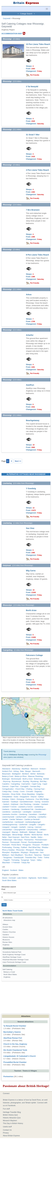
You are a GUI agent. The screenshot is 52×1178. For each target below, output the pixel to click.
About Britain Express (11, 1136)
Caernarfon (25, 784)
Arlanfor (29, 335)
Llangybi (14, 827)
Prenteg (16, 847)
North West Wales (10, 974)
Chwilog (29, 789)
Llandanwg (15, 809)
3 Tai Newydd (32, 86)
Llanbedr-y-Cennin (25, 807)
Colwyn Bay (6, 791)
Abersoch (34, 769)
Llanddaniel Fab (27, 809)
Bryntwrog (34, 781)
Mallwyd (32, 832)
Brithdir (46, 779)
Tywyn (32, 860)
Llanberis (5, 809)
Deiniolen (5, 794)
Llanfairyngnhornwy (9, 825)
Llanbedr (44, 804)
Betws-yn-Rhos (21, 776)
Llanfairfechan (7, 822)
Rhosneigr (42, 755)
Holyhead (14, 804)
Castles (5, 929)
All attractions (8, 918)
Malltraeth (23, 832)
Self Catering (7, 969)
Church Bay (19, 789)
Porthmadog (7, 847)
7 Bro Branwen (33, 210)
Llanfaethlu (42, 817)
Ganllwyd (14, 802)
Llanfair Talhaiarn (16, 819)
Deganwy (38, 791)
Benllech (25, 774)
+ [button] (4, 700)
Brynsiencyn (16, 781)
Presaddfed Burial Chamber (15, 1062)
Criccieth (29, 791)
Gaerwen (5, 802)
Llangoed (5, 827)
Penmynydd (15, 842)
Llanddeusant (40, 809)
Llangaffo (32, 825)
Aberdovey (16, 769)
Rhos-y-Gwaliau (8, 850)
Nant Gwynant (13, 837)
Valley (39, 860)
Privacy (6, 1133)
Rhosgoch (30, 850)
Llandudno (37, 812)
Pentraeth (6, 845)
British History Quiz (10, 1115)
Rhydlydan (15, 852)
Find (3, 889)
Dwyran (34, 797)
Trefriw (46, 857)
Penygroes (27, 845)
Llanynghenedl (19, 830)
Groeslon (45, 802)
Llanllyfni (22, 827)
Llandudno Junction (9, 814)
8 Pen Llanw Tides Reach (37, 255)
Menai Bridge (17, 835)
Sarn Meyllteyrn (17, 855)
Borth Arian (31, 610)
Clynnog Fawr (39, 789)
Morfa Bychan (37, 835)
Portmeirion (8, 1076)
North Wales (42, 878)
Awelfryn (30, 385)
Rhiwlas (45, 847)
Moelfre (27, 835)
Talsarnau (38, 855)
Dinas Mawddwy (28, 794)
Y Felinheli (16, 863)
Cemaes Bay (35, 786)
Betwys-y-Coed (9, 972)
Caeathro (5, 784)
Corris (22, 791)
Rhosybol (5, 852)
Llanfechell (23, 825)
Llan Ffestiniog (25, 804)
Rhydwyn (24, 852)
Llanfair (5, 819)
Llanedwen (33, 814)
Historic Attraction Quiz (12, 1118)
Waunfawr (6, 863)
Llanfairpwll (19, 822)
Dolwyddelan (7, 797)
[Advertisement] (26, 997)
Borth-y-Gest (27, 779)
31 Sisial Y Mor (33, 135)
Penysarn (36, 845)
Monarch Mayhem (10, 1121)
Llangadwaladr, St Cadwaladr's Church (19, 1056)
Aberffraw (25, 769)
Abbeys (5, 924)
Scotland (13, 870)
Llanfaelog (32, 817)
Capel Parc (14, 786)
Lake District (22, 878)
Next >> (18, 461)
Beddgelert (16, 774)
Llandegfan (27, 812)
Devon (4, 878)
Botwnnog (38, 779)
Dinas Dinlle (15, 794)
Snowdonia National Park (12, 952)
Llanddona (6, 812)
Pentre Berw (16, 845)
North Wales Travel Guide (13, 911)
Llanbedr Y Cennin (9, 807)
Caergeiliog (15, 784)
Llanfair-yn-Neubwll (31, 819)
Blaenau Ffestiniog (35, 776)
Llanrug (30, 827)
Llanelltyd (42, 814)
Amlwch (43, 769)
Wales (21, 870)
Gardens (6, 935)
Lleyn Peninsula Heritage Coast (14, 962)
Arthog (16, 771)
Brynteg (26, 781)
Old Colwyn (18, 840)
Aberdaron (6, 769)
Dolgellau (40, 794)
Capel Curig (36, 784)
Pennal (24, 842)
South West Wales (9, 880)
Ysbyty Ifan (25, 863)
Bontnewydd (16, 779)
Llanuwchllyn (7, 830)
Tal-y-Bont (28, 855)
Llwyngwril (6, 832)
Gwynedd (6, 18)
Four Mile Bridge (42, 799)
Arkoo (29, 294)
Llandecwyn (16, 812)
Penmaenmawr (41, 840)
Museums (6, 940)
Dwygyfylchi (24, 797)
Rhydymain (34, 852)
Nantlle (33, 837)
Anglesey (6, 945)
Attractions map (9, 920)
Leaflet (33, 735)
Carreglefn (24, 786)
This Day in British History (13, 1123)
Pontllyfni (45, 845)
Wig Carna (31, 571)
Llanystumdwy (32, 830)
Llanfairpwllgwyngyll (33, 822)
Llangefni (41, 825)
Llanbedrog (38, 807)
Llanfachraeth (21, 817)
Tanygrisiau (7, 857)
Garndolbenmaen (26, 802)
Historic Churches (9, 932)
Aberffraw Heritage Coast (12, 957)
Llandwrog (23, 814)
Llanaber (36, 804)
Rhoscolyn (20, 850)
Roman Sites (7, 942)
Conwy (15, 791)
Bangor (28, 771)
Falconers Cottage (34, 655)
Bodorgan (6, 779)
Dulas (16, 797)
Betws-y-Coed (7, 776)
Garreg (37, 802)
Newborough (7, 840)
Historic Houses (8, 937)
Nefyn (40, 837)
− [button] (4, 703)
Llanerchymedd (8, 817)
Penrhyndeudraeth (35, 842)
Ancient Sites (7, 927)
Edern (13, 799)
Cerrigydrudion (8, 789)
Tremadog (15, 860)
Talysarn (46, 855)
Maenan (15, 832)
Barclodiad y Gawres (12, 1032)
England (5, 870)
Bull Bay (43, 781)
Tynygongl (25, 860)
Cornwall (12, 878)
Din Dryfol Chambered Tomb (15, 1050)
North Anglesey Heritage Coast (14, 955)
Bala (22, 771)
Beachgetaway (32, 420)
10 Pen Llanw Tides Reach (38, 44)
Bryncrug (6, 781)
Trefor (40, 857)
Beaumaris (6, 774)
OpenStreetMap (40, 735)
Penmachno (29, 840)
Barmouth (36, 771)
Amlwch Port (7, 771)
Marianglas (6, 835)
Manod (39, 832)
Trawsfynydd (18, 857)
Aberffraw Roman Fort (12, 1038)
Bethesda (40, 774)
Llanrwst (38, 827)
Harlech (6, 804)
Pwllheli (24, 847)
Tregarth (6, 860)
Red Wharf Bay (34, 847)
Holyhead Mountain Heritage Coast (15, 960)
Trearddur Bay (30, 857)
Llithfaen (42, 830)
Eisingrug (20, 799)
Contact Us (7, 1130)
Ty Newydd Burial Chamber (14, 1026)
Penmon (5, 842)
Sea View (30, 528)
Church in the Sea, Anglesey (15, 1044)
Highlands (32, 878)
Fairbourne (30, 799)
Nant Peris (25, 837)
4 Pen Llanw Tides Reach (37, 170)
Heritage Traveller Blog (12, 1112)
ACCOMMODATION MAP (11, 34)
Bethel (32, 774)
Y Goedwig (31, 488)
